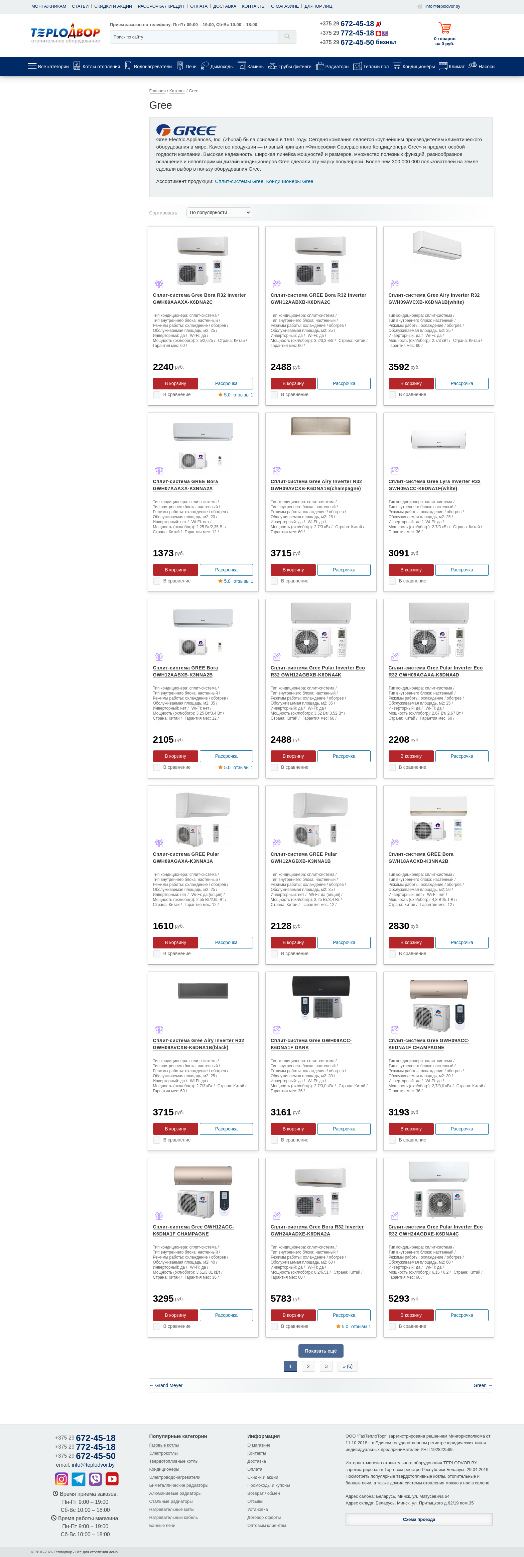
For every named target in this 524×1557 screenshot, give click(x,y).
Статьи (80, 6)
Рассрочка (226, 383)
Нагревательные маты (171, 1509)
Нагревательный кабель (173, 1517)
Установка (257, 1509)
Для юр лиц (318, 6)
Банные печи (162, 1525)
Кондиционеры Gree (289, 181)
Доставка (224, 6)
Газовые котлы (164, 1445)
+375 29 (347, 23)
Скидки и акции (113, 6)
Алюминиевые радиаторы (175, 1493)
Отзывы (255, 1501)
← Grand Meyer (166, 1385)
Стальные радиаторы (171, 1501)
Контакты (253, 6)
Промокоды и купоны (268, 1485)
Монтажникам (48, 6)
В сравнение (177, 394)
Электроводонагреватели (175, 1477)
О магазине (285, 6)
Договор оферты (264, 1517)
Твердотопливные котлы (174, 1461)
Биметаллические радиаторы (179, 1485)
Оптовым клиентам (266, 1525)
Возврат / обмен (263, 1493)
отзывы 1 (235, 394)
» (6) (348, 1366)
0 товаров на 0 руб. (444, 41)
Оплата (199, 6)
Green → (483, 1385)
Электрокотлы (163, 1453)
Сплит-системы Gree (239, 181)
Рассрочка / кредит (161, 6)
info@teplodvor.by (442, 6)
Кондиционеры (164, 1469)
